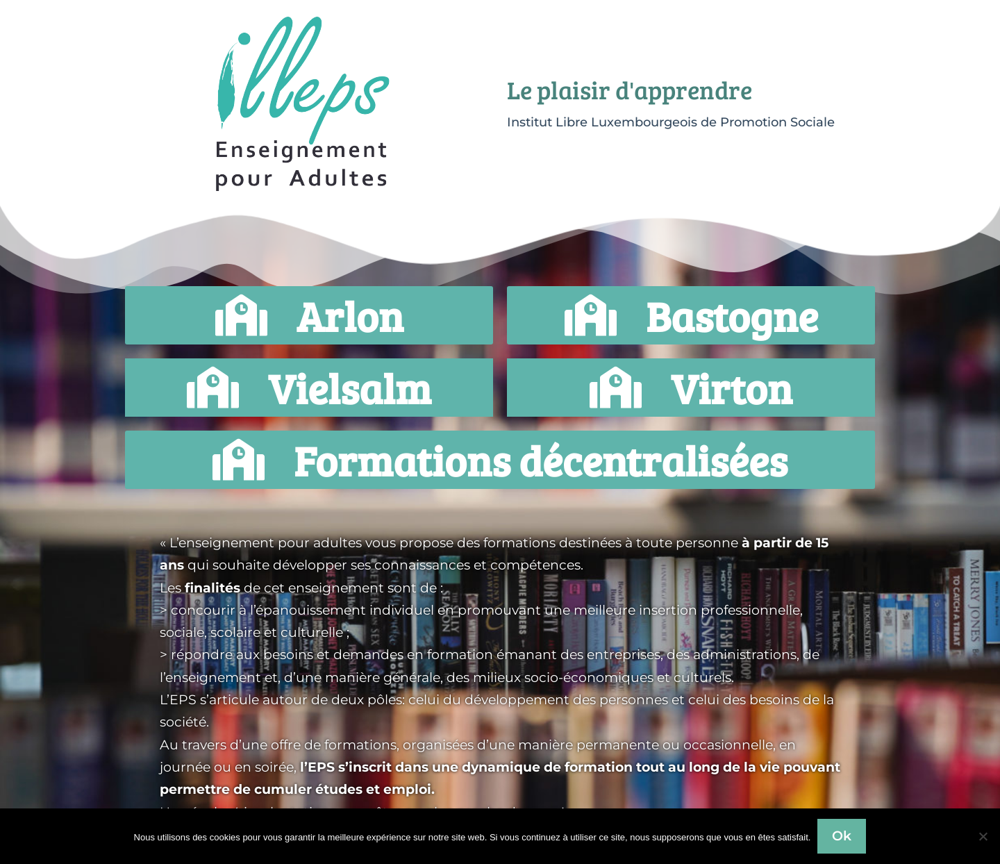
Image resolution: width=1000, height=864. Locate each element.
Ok (841, 836)
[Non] (983, 836)
